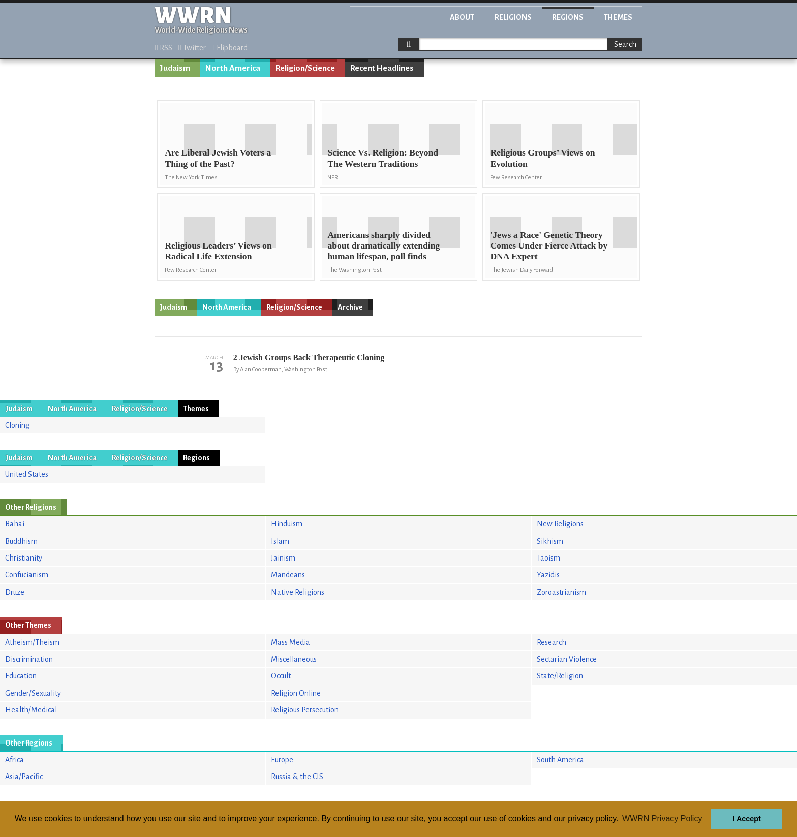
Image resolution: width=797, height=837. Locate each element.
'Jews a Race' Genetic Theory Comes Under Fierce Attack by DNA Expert (548, 245)
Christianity (23, 558)
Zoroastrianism (561, 592)
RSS (163, 48)
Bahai (14, 524)
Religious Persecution (305, 710)
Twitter (192, 48)
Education (21, 676)
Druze (14, 592)
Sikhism (550, 541)
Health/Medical (31, 710)
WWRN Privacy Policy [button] (662, 818)
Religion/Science (305, 68)
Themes (618, 17)
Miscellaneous (294, 659)
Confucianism (26, 575)
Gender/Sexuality (33, 693)
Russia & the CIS (297, 776)
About (462, 17)
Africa (14, 760)
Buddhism (21, 541)
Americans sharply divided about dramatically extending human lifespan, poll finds (383, 245)
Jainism (283, 558)
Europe (282, 760)
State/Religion (560, 676)
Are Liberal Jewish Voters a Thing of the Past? (218, 157)
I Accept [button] (746, 819)
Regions (568, 17)
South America (560, 760)
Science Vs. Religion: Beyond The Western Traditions (382, 157)
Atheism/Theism (32, 642)
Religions (513, 17)
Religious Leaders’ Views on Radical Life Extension (218, 250)
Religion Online (296, 693)
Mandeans (288, 575)
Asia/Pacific (24, 776)
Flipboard (230, 48)
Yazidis (548, 575)
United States (26, 474)
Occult (281, 676)
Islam (280, 541)
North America (232, 68)
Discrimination (29, 659)
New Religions (560, 524)
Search (625, 44)
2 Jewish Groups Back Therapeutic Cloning (309, 357)
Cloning (17, 425)
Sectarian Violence (567, 659)
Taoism (548, 558)
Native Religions (297, 592)
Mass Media (290, 642)
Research (551, 642)
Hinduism (286, 524)
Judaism (175, 68)
